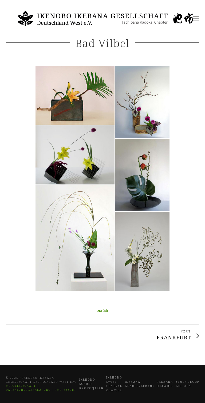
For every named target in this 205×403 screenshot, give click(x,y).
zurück (102, 310)
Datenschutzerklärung (28, 390)
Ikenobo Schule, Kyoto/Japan (91, 384)
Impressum (65, 390)
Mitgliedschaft (21, 386)
